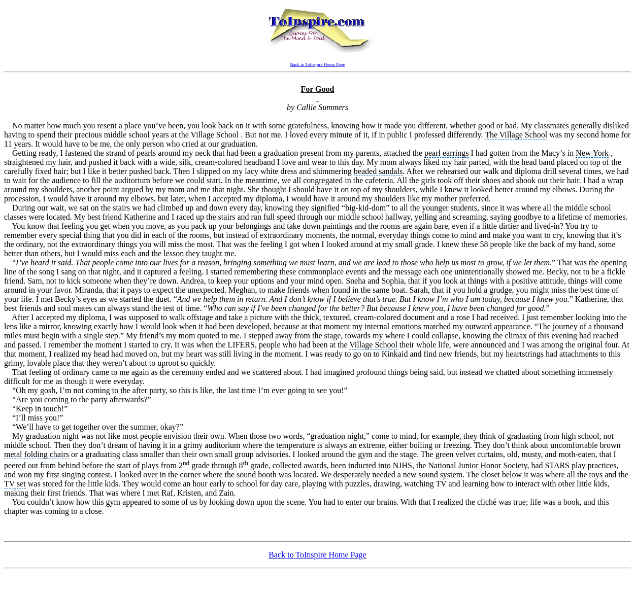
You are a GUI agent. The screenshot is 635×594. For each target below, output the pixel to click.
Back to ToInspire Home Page (317, 64)
